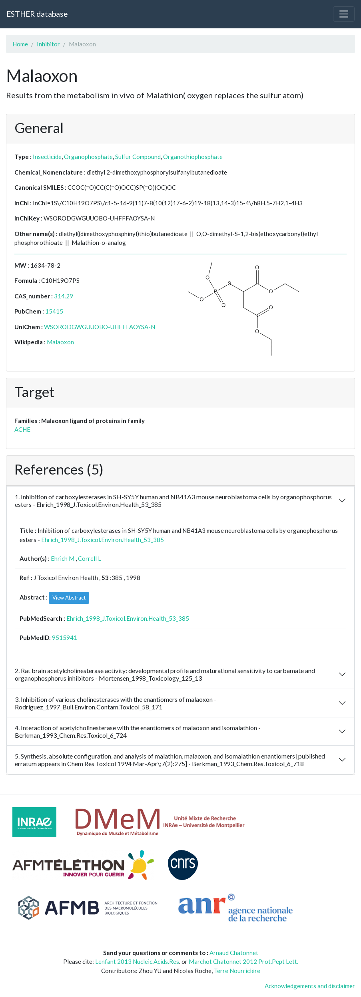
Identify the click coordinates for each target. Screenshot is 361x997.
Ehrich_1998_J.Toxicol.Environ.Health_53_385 (102, 539)
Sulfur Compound (138, 156)
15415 (54, 311)
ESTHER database (37, 13)
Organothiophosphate (193, 156)
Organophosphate (88, 156)
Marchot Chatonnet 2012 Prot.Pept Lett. (243, 961)
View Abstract (69, 597)
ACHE (22, 429)
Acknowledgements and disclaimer (310, 985)
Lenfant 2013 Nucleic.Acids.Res (137, 961)
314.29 (63, 296)
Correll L (89, 558)
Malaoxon (60, 342)
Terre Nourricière (237, 970)
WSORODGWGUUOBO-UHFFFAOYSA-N (99, 326)
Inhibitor (48, 44)
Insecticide (47, 156)
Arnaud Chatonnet (233, 952)
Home (20, 44)
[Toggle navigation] (344, 14)
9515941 (64, 637)
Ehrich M (62, 558)
